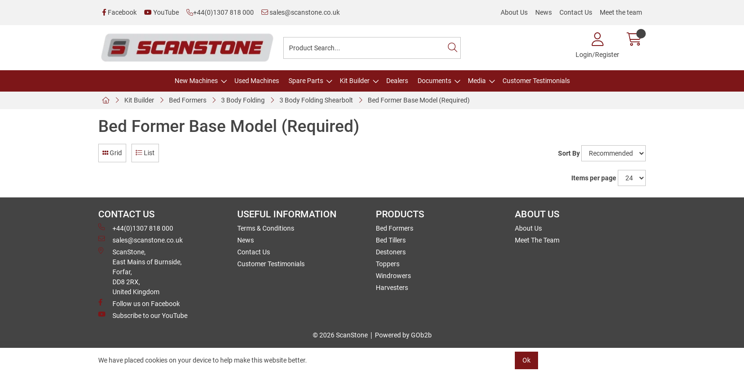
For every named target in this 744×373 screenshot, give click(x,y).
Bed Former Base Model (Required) (419, 100)
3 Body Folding (243, 100)
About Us (514, 12)
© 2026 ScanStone (340, 335)
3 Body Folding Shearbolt (316, 100)
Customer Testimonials (536, 80)
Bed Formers (187, 100)
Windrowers (393, 276)
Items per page (593, 178)
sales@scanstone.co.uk (300, 12)
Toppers (388, 264)
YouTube (161, 12)
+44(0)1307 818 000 (220, 12)
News (543, 12)
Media (477, 80)
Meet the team (621, 12)
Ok (526, 360)
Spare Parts (305, 80)
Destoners (391, 252)
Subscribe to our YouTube (142, 315)
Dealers (397, 80)
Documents (434, 80)
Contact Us (575, 12)
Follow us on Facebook (139, 303)
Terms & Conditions (265, 228)
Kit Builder (355, 80)
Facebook (119, 12)
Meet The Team (537, 240)
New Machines (196, 80)
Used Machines (256, 80)
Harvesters (392, 287)
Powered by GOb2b (403, 335)
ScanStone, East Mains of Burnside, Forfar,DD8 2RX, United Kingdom (140, 271)
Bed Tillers (391, 240)
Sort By (569, 153)
